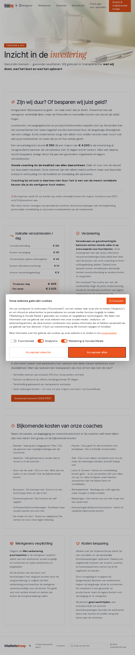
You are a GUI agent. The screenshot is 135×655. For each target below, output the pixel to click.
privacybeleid (108, 333)
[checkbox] (21, 341)
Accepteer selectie (38, 352)
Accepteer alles (97, 352)
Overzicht (116, 300)
